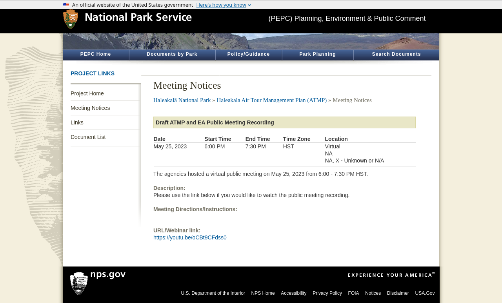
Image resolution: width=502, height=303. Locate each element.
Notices (373, 293)
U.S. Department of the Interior (213, 293)
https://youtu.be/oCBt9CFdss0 (190, 237)
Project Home (87, 93)
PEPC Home (95, 54)
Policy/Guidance (248, 54)
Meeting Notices (90, 108)
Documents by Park (172, 54)
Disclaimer (398, 293)
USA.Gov (425, 293)
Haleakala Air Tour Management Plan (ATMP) (272, 100)
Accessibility (293, 293)
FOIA (353, 293)
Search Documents (396, 54)
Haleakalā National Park (182, 100)
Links (77, 122)
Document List (88, 137)
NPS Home (263, 293)
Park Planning (317, 54)
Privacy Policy (327, 293)
